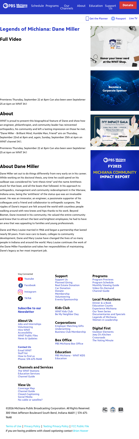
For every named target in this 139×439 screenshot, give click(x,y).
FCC (105, 409)
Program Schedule (103, 282)
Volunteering (25, 326)
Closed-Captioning (28, 394)
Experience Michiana (104, 308)
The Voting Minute (102, 340)
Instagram (30, 291)
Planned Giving (63, 282)
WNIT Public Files (28, 335)
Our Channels (66, 7)
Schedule (37, 6)
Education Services (29, 373)
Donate (128, 5)
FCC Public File (80, 426)
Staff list (23, 353)
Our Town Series (101, 311)
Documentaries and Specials (108, 314)
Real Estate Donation (67, 285)
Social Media (25, 396)
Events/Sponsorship (66, 299)
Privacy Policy (32, 426)
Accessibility (25, 332)
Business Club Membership (70, 331)
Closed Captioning (121, 409)
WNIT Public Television (15, 5)
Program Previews (102, 279)
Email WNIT (25, 350)
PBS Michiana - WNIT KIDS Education (70, 357)
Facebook (30, 285)
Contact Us (24, 347)
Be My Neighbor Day (67, 314)
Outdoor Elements (103, 331)
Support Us (110, 7)
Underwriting (62, 328)
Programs (52, 6)
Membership (62, 293)
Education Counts (102, 305)
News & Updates (27, 338)
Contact (113, 409)
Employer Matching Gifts (69, 326)
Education (96, 6)
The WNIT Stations (28, 370)
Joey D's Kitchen (101, 334)
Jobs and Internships (29, 324)
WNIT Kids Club (64, 311)
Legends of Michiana (104, 317)
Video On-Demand (103, 288)
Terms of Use (13, 426)
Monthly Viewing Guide (105, 285)
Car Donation (62, 288)
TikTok (27, 298)
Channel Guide (26, 376)
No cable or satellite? (30, 399)
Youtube (29, 278)
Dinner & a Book (101, 302)
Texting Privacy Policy (56, 426)
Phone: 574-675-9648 (30, 359)
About (81, 6)
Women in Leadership (105, 319)
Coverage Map (26, 388)
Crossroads (98, 337)
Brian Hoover (80, 430)
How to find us (26, 356)
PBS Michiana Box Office (69, 343)
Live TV (133, 18)
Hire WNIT (24, 329)
